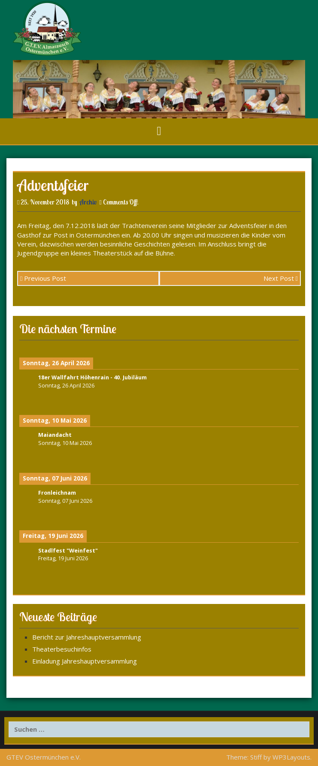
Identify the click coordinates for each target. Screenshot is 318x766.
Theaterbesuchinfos (61, 649)
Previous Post (43, 278)
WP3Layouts (291, 757)
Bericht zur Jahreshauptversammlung (86, 637)
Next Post (280, 278)
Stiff (256, 757)
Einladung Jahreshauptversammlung (84, 661)
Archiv (88, 202)
